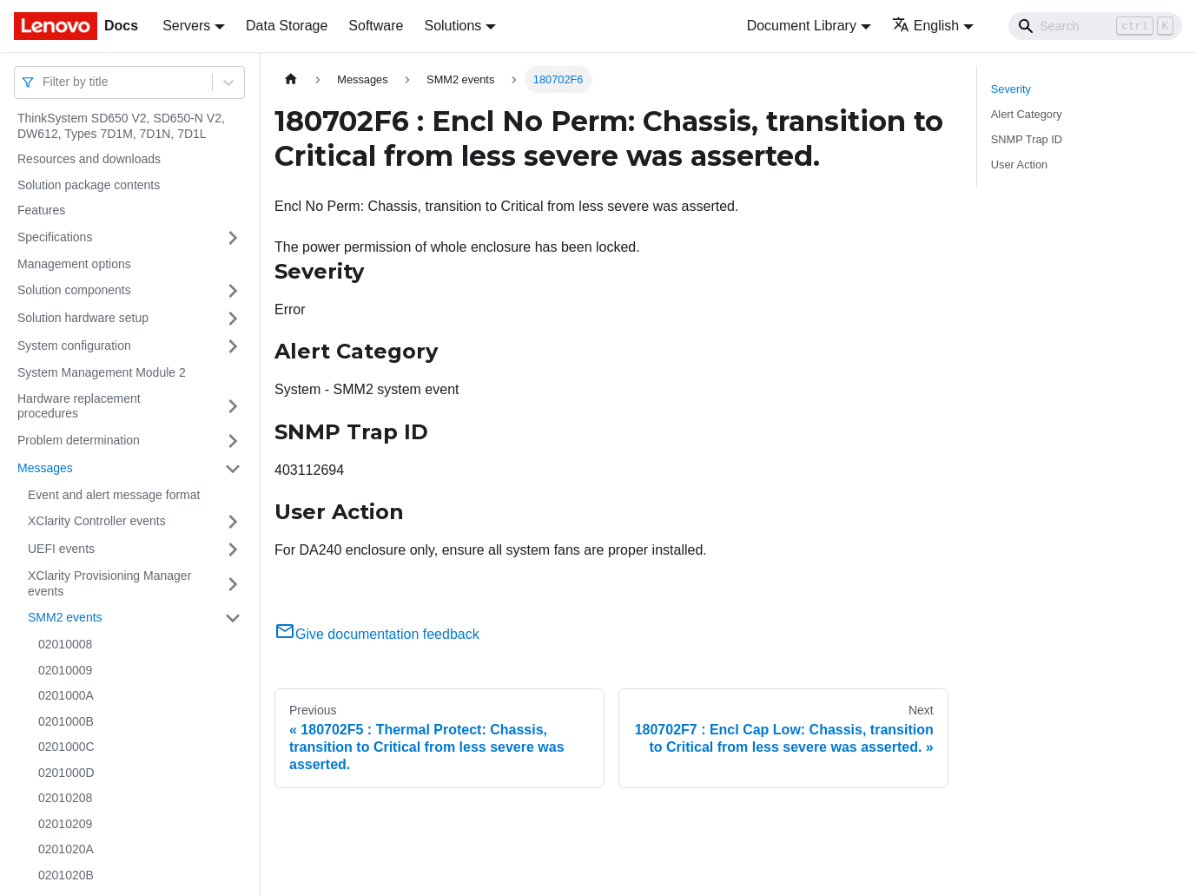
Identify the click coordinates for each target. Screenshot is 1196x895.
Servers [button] (186, 25)
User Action (1019, 164)
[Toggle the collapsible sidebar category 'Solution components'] (233, 291)
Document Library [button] (801, 25)
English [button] (925, 25)
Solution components (74, 290)
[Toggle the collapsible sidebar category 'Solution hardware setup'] (233, 318)
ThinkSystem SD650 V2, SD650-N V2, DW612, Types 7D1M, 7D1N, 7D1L (121, 126)
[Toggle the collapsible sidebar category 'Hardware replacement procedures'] (233, 406)
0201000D (66, 773)
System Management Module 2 (101, 372)
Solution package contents (88, 185)
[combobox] (44, 82)
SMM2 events (65, 617)
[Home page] (290, 79)
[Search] (1095, 26)
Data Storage (286, 25)
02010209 (65, 824)
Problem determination (78, 440)
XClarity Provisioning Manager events (109, 583)
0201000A (66, 695)
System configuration (74, 345)
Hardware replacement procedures (79, 406)
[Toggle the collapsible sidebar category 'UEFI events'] (233, 549)
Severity (1011, 88)
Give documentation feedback (376, 634)
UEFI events (61, 549)
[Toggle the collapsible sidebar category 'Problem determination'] (233, 441)
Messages (45, 468)
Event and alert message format (114, 495)
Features (41, 210)
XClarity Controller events (97, 521)
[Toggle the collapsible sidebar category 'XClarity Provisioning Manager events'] (233, 583)
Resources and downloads (89, 159)
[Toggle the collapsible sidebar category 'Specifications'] (233, 238)
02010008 (65, 644)
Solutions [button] (452, 25)
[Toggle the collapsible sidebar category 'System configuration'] (233, 346)
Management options (74, 264)
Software (375, 25)
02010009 (65, 670)
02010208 (65, 798)
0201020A (66, 849)
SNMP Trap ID (1026, 139)
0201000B (66, 721)
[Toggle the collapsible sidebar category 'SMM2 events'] (233, 618)
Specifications (54, 237)
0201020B (66, 875)
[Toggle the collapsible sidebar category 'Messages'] (233, 469)
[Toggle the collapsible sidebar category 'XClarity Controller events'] (233, 522)
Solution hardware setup (83, 318)
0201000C (66, 747)
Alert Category (1026, 114)
